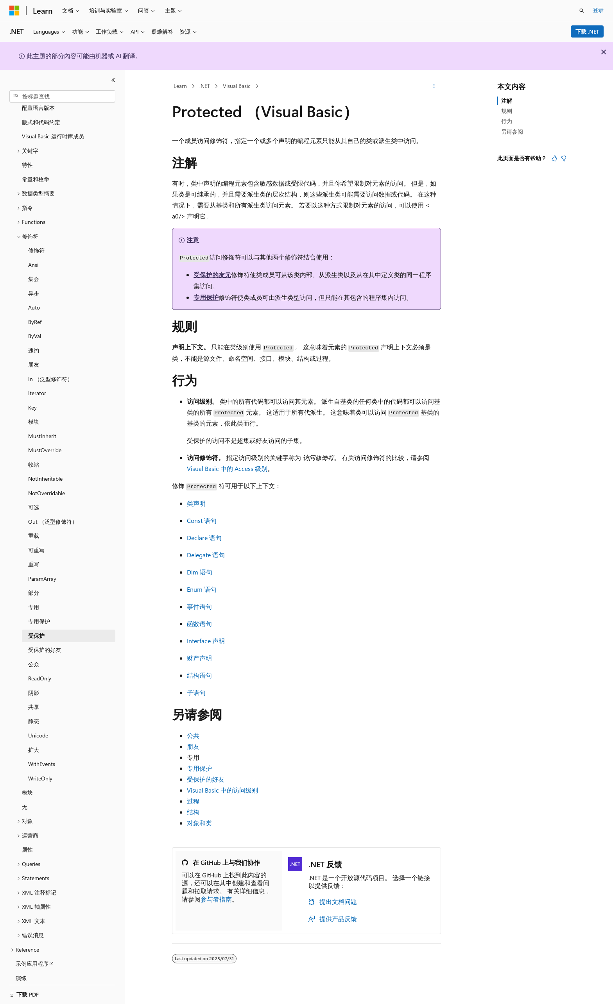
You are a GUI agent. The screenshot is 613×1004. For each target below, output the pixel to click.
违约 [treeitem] (33, 341)
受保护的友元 (212, 274)
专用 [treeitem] (33, 597)
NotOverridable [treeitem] (46, 483)
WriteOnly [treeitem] (40, 769)
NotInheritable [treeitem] (45, 469)
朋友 (193, 746)
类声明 (196, 503)
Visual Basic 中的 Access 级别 (227, 468)
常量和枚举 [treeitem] (35, 170)
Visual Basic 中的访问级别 (222, 790)
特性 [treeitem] (27, 155)
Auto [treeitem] (34, 298)
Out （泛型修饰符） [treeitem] (52, 512)
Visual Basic (237, 85)
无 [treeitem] (24, 797)
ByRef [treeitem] (34, 312)
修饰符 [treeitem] (36, 241)
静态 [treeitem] (33, 712)
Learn (180, 85)
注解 (506, 100)
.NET (204, 85)
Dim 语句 (199, 572)
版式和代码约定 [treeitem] (41, 112)
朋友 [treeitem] (33, 355)
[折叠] (113, 80)
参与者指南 (216, 899)
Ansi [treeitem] (33, 255)
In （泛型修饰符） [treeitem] (50, 369)
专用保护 (206, 297)
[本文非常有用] (554, 158)
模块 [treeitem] (33, 412)
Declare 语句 (204, 537)
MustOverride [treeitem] (44, 440)
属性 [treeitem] (27, 840)
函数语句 (199, 623)
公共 (193, 735)
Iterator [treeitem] (37, 383)
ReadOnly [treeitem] (39, 669)
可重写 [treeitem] (36, 540)
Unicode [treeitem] (38, 726)
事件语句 (199, 606)
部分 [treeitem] (33, 583)
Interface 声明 (206, 641)
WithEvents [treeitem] (41, 754)
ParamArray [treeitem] (42, 569)
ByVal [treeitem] (34, 326)
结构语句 (199, 675)
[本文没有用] (563, 158)
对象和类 (199, 823)
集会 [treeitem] (33, 269)
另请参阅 (512, 131)
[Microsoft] (14, 10)
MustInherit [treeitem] (42, 426)
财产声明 (199, 658)
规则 (506, 111)
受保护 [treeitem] (36, 626)
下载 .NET (587, 31)
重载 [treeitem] (33, 526)
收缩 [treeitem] (33, 455)
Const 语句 (202, 520)
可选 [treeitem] (33, 497)
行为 (506, 121)
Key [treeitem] (32, 398)
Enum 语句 (202, 589)
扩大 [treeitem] (33, 740)
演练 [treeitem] (21, 968)
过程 (193, 801)
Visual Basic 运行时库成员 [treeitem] (53, 127)
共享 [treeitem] (33, 697)
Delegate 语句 (206, 555)
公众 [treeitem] (33, 655)
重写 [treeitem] (33, 554)
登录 (598, 10)
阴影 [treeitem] (33, 683)
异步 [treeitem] (33, 284)
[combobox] (62, 96)
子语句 (196, 692)
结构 (193, 812)
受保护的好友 (205, 779)
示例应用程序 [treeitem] (32, 954)
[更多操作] (434, 86)
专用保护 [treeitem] (39, 612)
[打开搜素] (582, 11)
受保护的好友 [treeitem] (44, 640)
